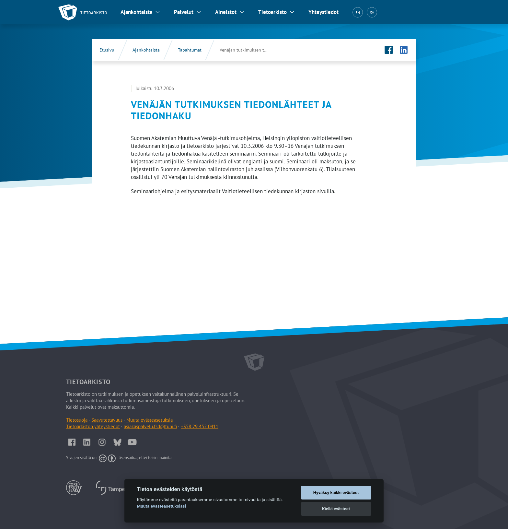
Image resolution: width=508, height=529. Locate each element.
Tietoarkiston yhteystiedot (93, 426)
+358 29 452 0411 (199, 426)
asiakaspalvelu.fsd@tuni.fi (150, 426)
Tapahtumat (190, 50)
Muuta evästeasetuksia (149, 419)
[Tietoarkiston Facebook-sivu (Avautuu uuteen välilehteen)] (389, 50)
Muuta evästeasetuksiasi (161, 506)
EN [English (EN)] (357, 12)
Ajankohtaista (136, 12)
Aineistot (226, 12)
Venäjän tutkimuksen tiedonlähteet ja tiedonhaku (250, 50)
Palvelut (183, 12)
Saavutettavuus (106, 420)
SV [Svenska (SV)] (372, 12)
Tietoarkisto (272, 12)
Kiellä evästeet (336, 508)
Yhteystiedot (323, 12)
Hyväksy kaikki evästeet (336, 492)
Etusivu (106, 50)
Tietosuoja (76, 420)
